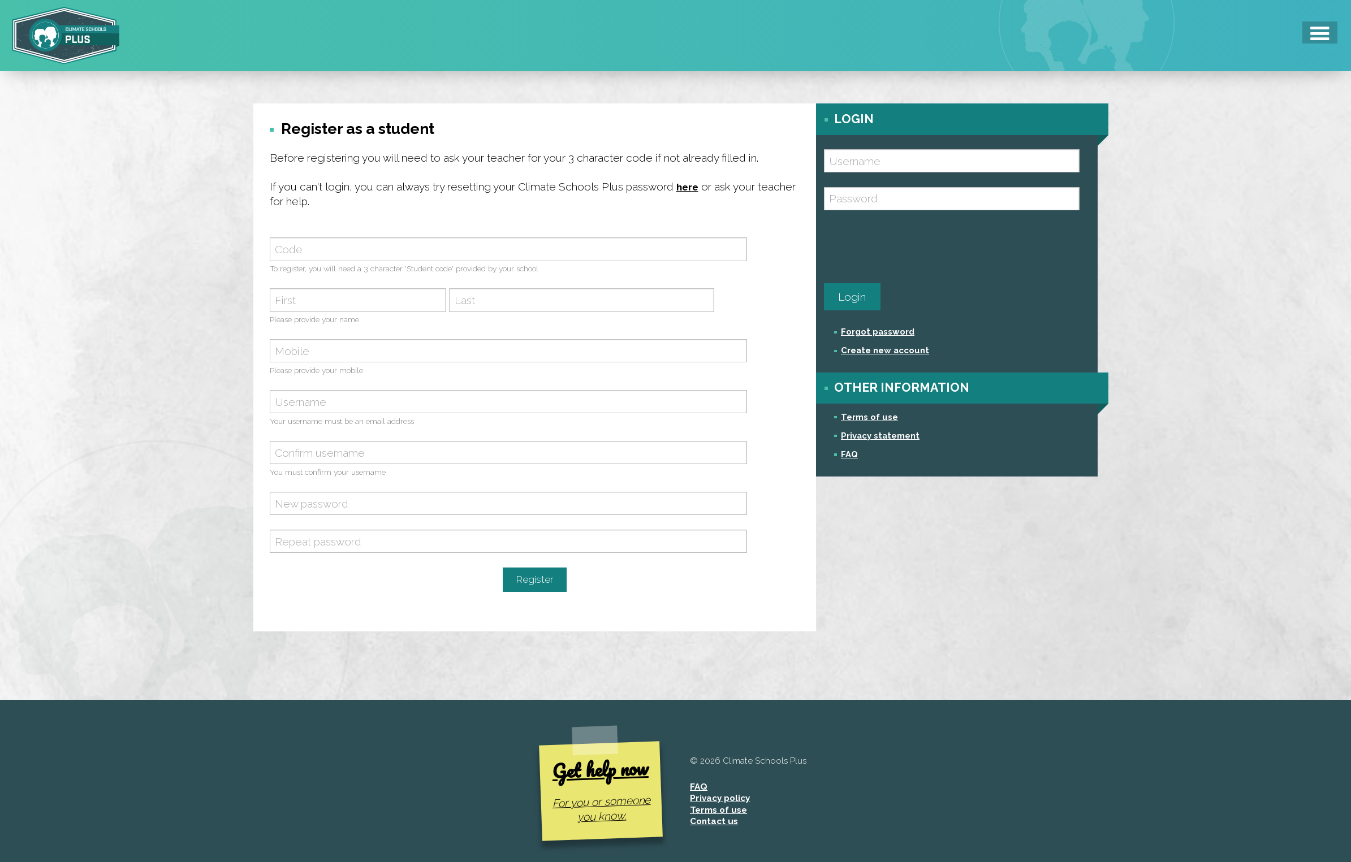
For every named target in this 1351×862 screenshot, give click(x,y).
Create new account (885, 350)
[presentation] (910, 247)
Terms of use (869, 417)
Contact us (714, 824)
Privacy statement (880, 435)
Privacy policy (720, 801)
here (689, 186)
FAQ (849, 454)
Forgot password (877, 331)
